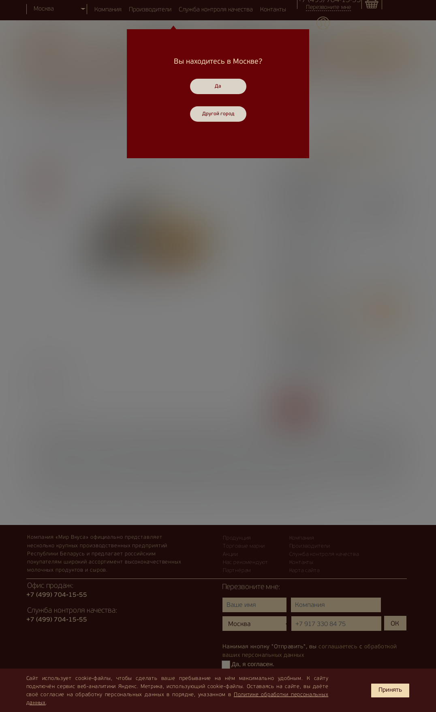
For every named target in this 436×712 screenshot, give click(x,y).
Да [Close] (218, 86)
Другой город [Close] (218, 114)
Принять (390, 690)
